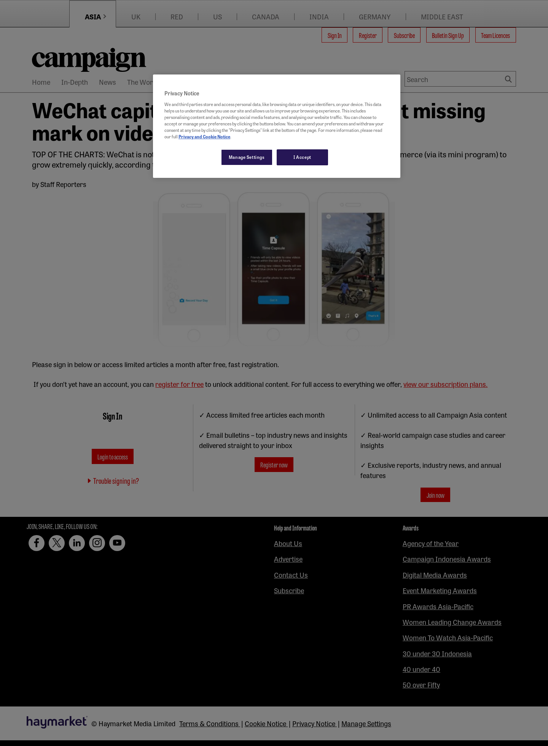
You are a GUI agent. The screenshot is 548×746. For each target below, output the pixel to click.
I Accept (302, 157)
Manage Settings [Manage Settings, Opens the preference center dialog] (247, 157)
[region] (276, 126)
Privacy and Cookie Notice (204, 136)
